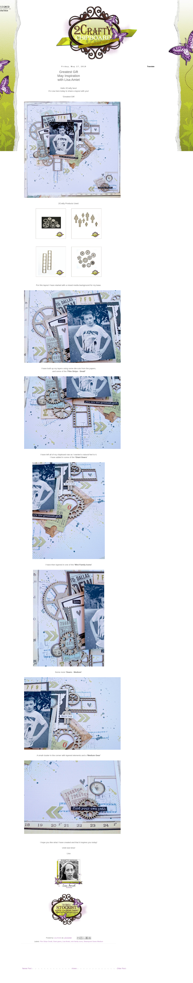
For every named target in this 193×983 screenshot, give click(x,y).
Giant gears (57, 941)
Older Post (121, 968)
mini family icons (77, 941)
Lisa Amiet (66, 941)
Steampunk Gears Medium (93, 941)
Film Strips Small (46, 941)
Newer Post (27, 968)
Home (74, 968)
